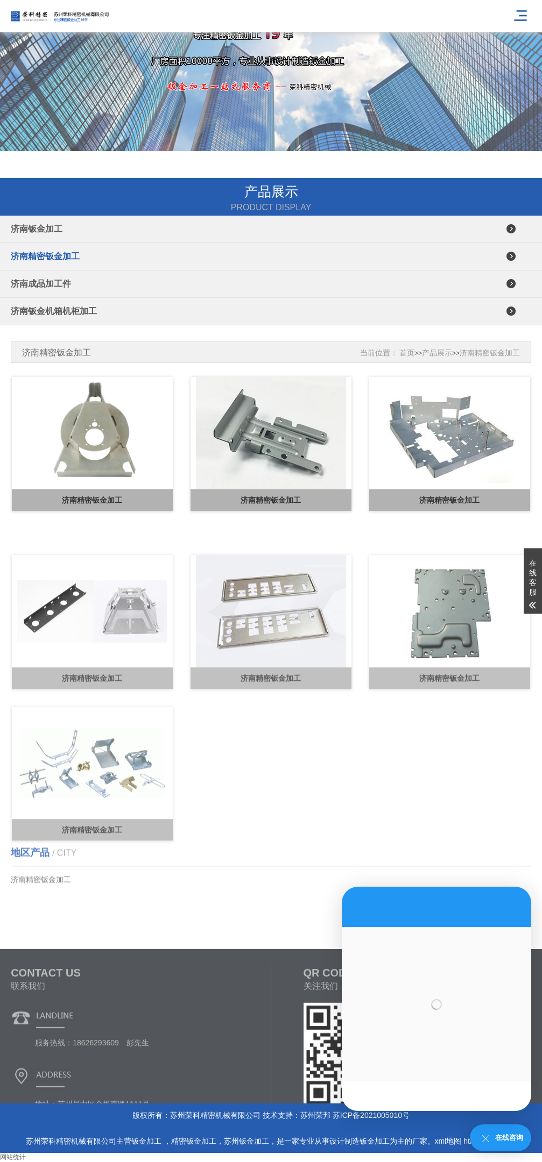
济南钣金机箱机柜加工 (54, 311)
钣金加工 (147, 1141)
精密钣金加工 (193, 1141)
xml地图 (448, 1141)
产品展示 (437, 352)
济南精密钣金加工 (45, 256)
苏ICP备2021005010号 (371, 1115)
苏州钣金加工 (246, 1141)
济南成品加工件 (41, 283)
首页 (406, 352)
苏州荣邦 (315, 1115)
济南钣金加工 (36, 228)
